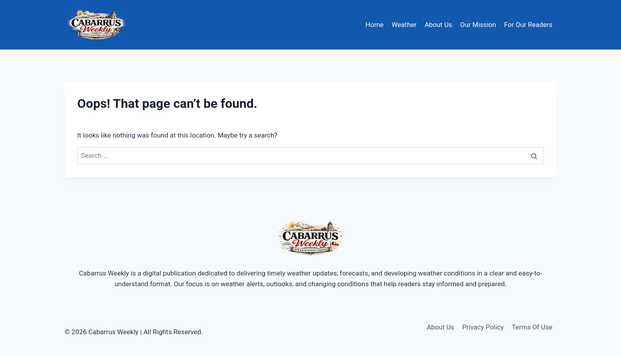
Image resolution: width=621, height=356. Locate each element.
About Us (438, 25)
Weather (404, 25)
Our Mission (478, 25)
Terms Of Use (532, 327)
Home (375, 25)
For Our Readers (528, 25)
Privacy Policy (483, 327)
